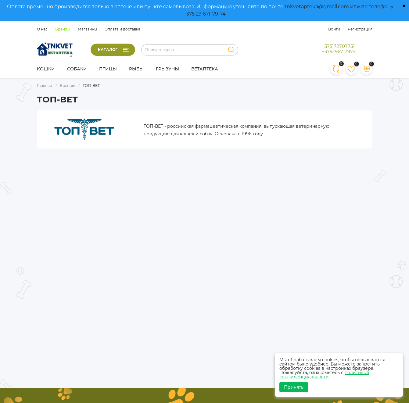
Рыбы (136, 69)
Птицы (108, 69)
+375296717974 (339, 51)
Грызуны (167, 69)
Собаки (77, 69)
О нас (42, 29)
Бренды (62, 29)
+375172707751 (338, 46)
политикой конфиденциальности (324, 375)
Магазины (87, 29)
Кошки (46, 69)
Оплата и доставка (122, 29)
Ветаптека (204, 69)
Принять (293, 387)
